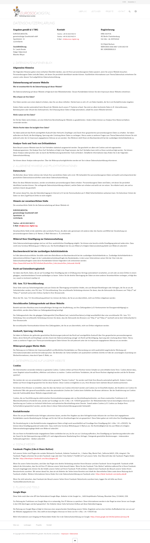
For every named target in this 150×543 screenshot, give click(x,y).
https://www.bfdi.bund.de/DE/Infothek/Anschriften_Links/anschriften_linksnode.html (45, 263)
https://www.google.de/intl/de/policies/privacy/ (109, 517)
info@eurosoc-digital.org (71, 39)
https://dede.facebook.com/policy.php (110, 474)
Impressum (65, 534)
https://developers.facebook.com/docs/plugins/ (38, 459)
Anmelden (131, 2)
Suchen (129, 11)
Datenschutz (74, 534)
